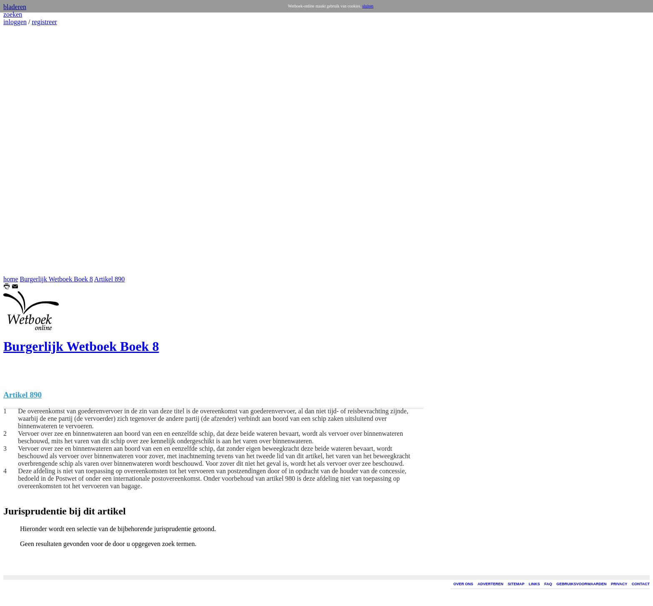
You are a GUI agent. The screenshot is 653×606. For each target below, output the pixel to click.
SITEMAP (516, 584)
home (10, 279)
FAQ (548, 584)
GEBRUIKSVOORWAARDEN (581, 584)
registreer (44, 21)
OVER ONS (464, 584)
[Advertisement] (28, 151)
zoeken (12, 14)
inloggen (15, 21)
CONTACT (641, 584)
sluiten (368, 6)
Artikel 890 (109, 279)
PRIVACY (619, 584)
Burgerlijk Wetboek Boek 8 (56, 279)
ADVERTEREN (490, 584)
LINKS (534, 584)
